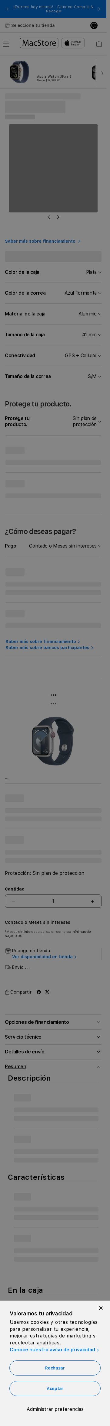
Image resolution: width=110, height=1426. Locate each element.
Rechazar (55, 1368)
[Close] (101, 1308)
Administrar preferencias (55, 1409)
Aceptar (55, 1388)
